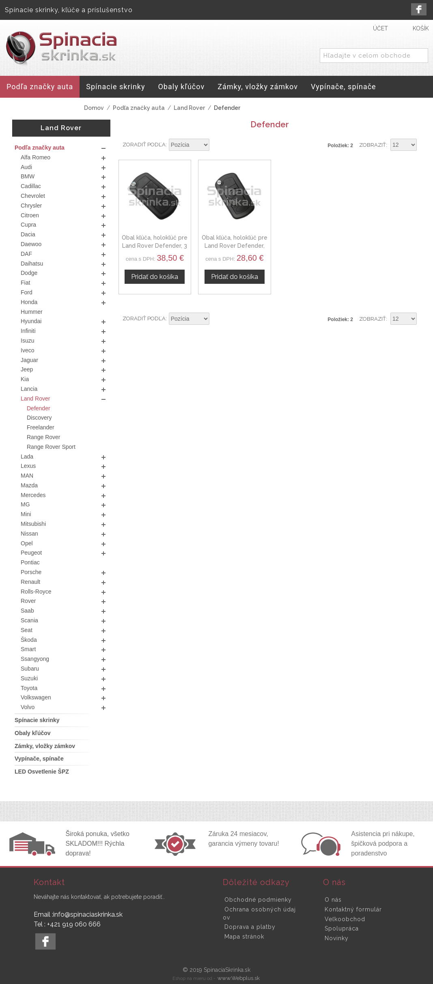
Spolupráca (342, 928)
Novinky (337, 938)
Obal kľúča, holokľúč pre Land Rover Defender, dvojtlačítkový (231, 243)
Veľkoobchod (345, 919)
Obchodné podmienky (258, 899)
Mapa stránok (244, 936)
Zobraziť (372, 145)
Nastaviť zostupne (217, 145)
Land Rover (189, 108)
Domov (94, 108)
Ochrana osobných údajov (259, 913)
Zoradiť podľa (144, 144)
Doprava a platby (250, 927)
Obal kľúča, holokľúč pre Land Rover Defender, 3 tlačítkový (154, 243)
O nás (333, 899)
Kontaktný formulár (353, 909)
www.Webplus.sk (239, 978)
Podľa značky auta (139, 108)
